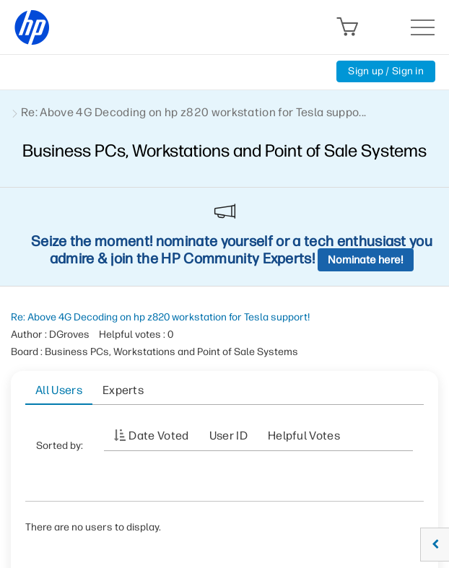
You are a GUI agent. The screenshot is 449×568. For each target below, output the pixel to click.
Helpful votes (304, 435)
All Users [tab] (58, 390)
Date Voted (158, 435)
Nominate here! (366, 259)
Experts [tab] (123, 390)
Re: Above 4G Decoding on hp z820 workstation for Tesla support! (160, 317)
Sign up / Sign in (386, 71)
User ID (228, 435)
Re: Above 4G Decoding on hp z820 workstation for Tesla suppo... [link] (193, 112)
